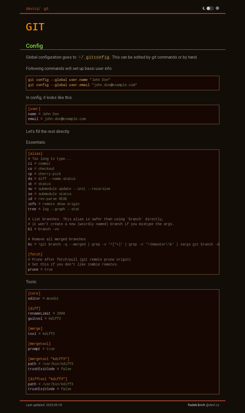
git (46, 8)
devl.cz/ (33, 8)
